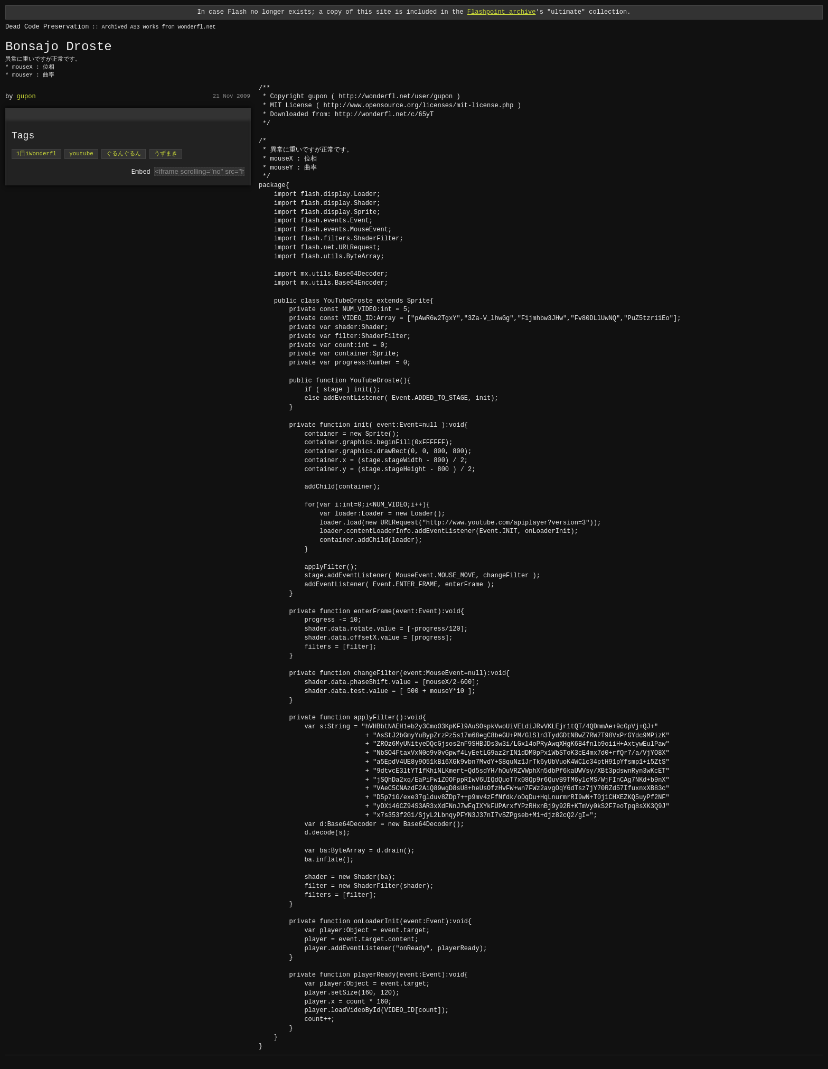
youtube (81, 154)
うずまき (165, 154)
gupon (26, 96)
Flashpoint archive (501, 11)
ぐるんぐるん (123, 154)
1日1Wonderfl (36, 154)
